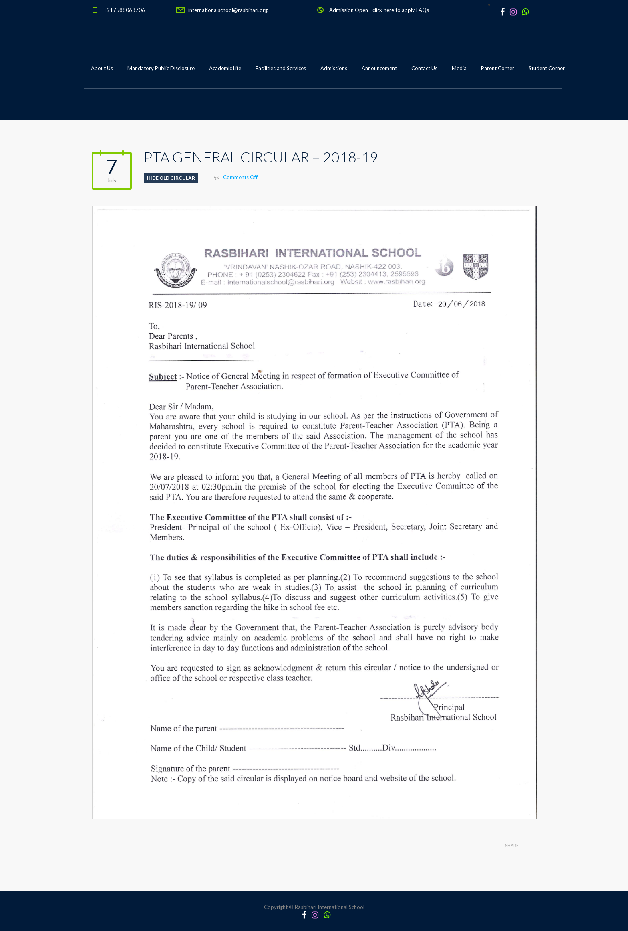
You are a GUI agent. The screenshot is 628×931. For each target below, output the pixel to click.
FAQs (422, 10)
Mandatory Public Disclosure (161, 68)
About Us (102, 68)
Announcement (379, 68)
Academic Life (225, 68)
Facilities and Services (281, 68)
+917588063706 (124, 10)
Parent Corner (497, 68)
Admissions (333, 68)
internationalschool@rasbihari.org (228, 10)
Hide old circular (171, 178)
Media (459, 68)
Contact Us (424, 68)
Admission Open (348, 10)
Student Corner (547, 68)
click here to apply (393, 10)
